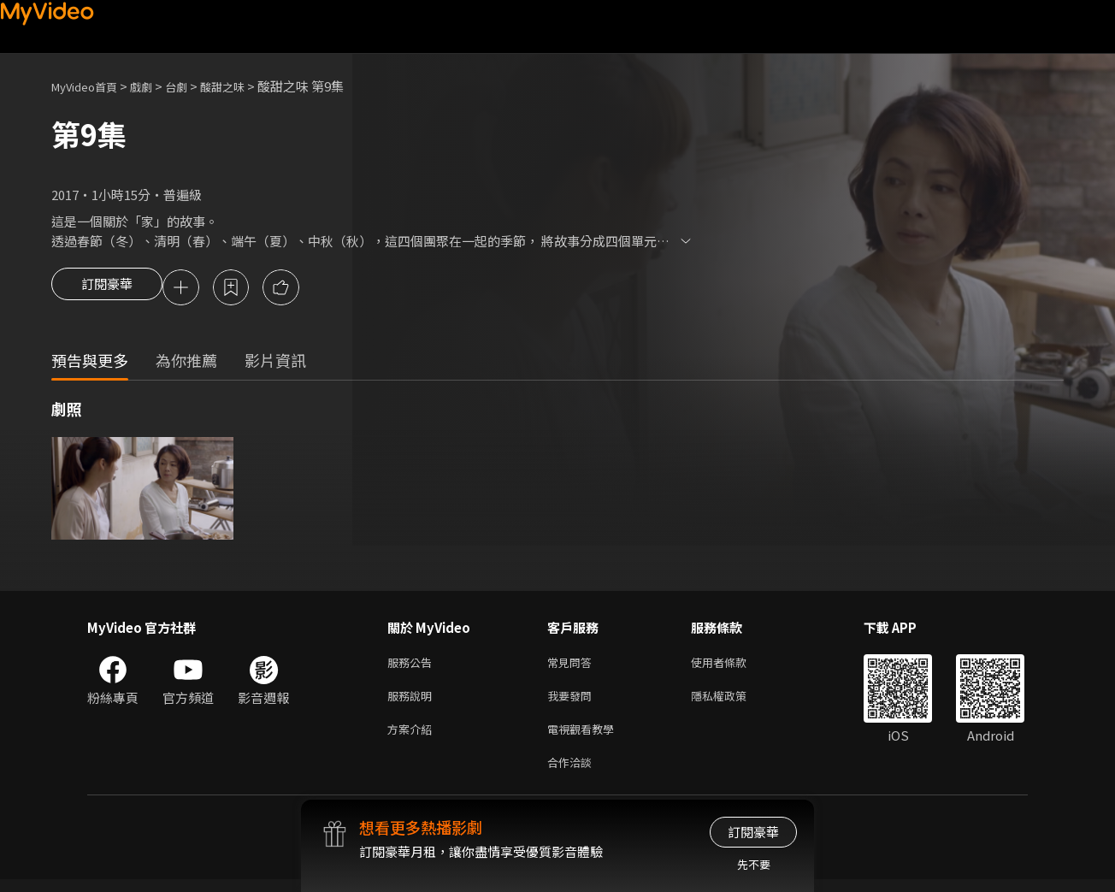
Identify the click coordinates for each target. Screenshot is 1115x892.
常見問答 (573, 666)
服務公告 (413, 666)
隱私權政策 (733, 702)
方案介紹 (413, 738)
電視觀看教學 (585, 738)
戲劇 (155, 86)
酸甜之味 (244, 86)
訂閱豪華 (107, 289)
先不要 (753, 864)
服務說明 (413, 702)
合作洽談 (573, 774)
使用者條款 (733, 666)
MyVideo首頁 (90, 86)
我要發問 (573, 702)
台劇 (193, 86)
